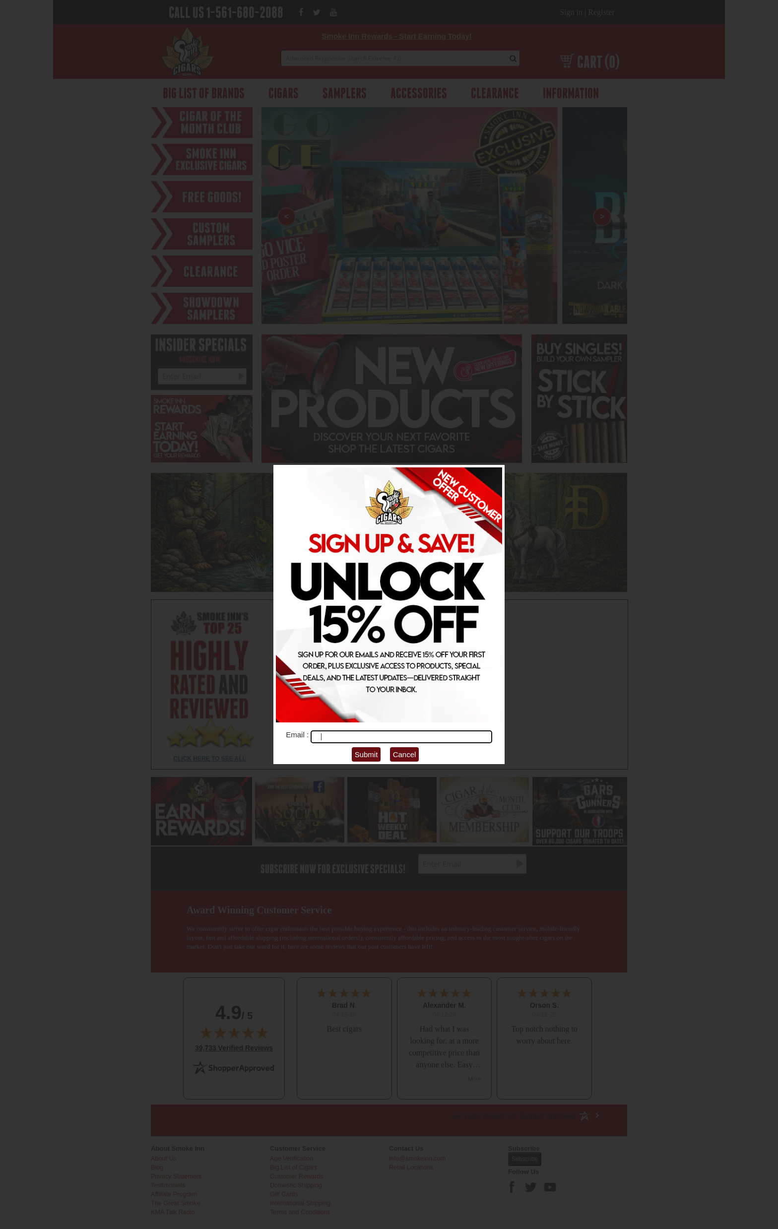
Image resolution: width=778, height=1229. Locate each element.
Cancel (404, 754)
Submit (366, 754)
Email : (298, 734)
